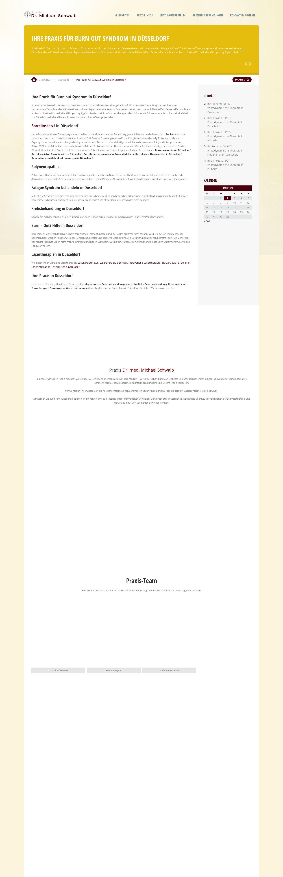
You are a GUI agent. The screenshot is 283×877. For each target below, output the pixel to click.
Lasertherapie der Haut (109, 262)
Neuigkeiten (122, 15)
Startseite (63, 79)
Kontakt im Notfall (242, 15)
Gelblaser (69, 266)
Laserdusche (56, 266)
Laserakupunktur (87, 262)
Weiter (249, 63)
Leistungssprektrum (173, 15)
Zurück (245, 63)
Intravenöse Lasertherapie (137, 262)
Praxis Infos (145, 15)
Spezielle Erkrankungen (208, 15)
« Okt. (207, 198)
